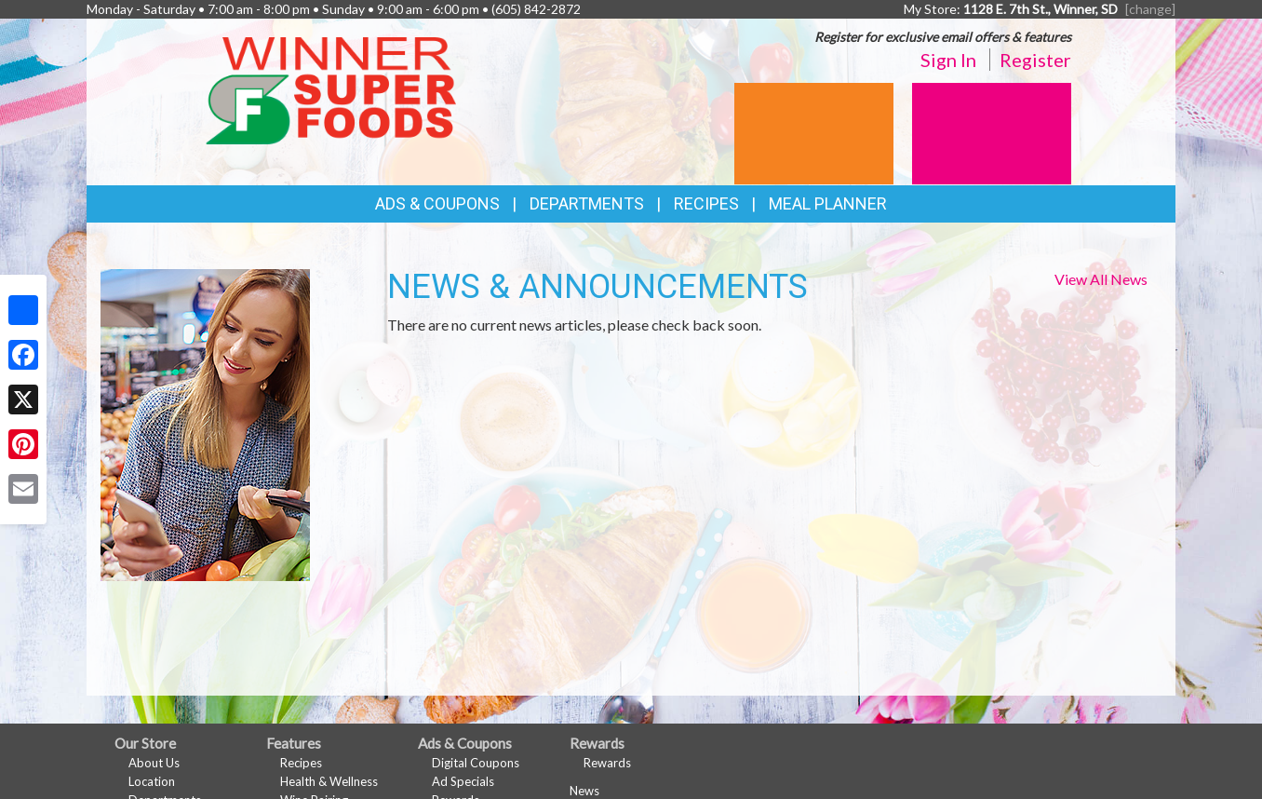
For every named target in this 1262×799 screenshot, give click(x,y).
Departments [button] (587, 203)
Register (1035, 59)
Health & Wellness (329, 781)
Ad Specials (463, 781)
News (584, 790)
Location (151, 781)
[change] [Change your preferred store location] (1150, 9)
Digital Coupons (475, 762)
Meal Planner (828, 203)
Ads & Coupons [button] (437, 203)
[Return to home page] (331, 89)
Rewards (607, 762)
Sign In (948, 59)
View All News (1101, 279)
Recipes (706, 203)
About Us (154, 762)
